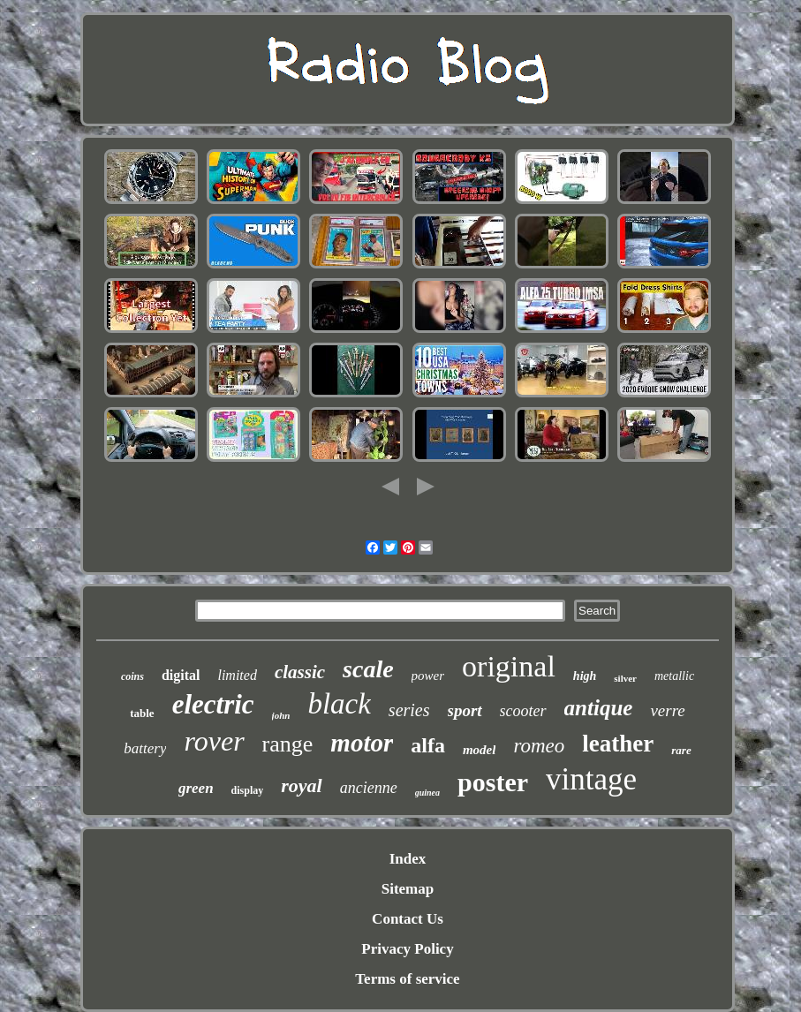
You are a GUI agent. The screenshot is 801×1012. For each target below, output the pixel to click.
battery (145, 748)
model (479, 750)
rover (214, 741)
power (428, 675)
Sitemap (408, 888)
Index (408, 858)
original (508, 666)
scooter (523, 711)
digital (181, 675)
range (288, 744)
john (281, 715)
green (196, 788)
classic (300, 672)
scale (368, 669)
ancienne (368, 788)
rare (681, 750)
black (338, 704)
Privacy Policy (407, 948)
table (142, 713)
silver (625, 678)
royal (301, 785)
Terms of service (407, 978)
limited (236, 675)
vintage (591, 779)
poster (492, 782)
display (247, 790)
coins (132, 676)
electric (213, 704)
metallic (674, 676)
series (409, 710)
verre (667, 710)
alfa (428, 745)
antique (598, 708)
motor (361, 743)
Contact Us (407, 918)
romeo (538, 746)
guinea (427, 792)
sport (465, 710)
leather (618, 743)
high (584, 676)
